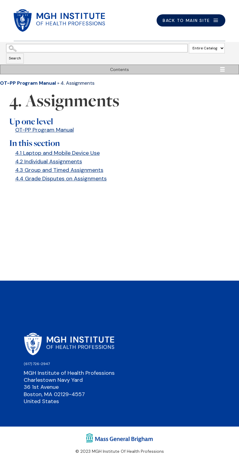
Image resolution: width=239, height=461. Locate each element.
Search (15, 58)
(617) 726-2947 (37, 363)
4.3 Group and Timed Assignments (59, 170)
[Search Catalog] (97, 48)
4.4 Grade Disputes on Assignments (61, 178)
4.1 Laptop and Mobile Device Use (57, 153)
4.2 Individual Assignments (48, 161)
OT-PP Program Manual (28, 83)
